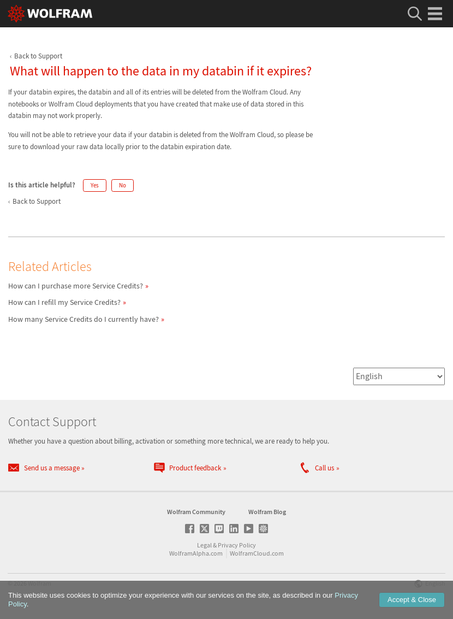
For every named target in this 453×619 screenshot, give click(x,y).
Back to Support (38, 56)
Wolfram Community (196, 512)
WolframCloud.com (257, 553)
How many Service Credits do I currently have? (83, 319)
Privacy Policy (237, 545)
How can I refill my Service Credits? (64, 302)
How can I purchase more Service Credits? (75, 286)
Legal (204, 545)
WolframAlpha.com (196, 553)
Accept (412, 600)
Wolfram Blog (267, 512)
